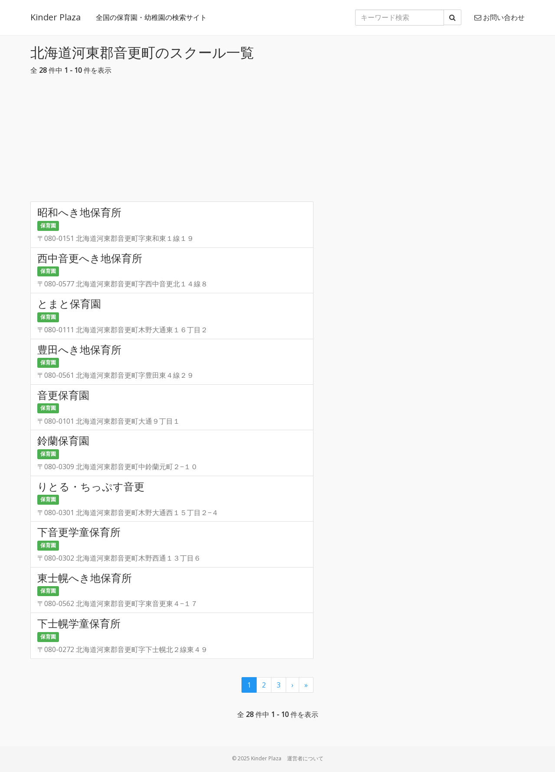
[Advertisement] (277, 140)
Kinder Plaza (55, 17)
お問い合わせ (499, 17)
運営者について (305, 758)
